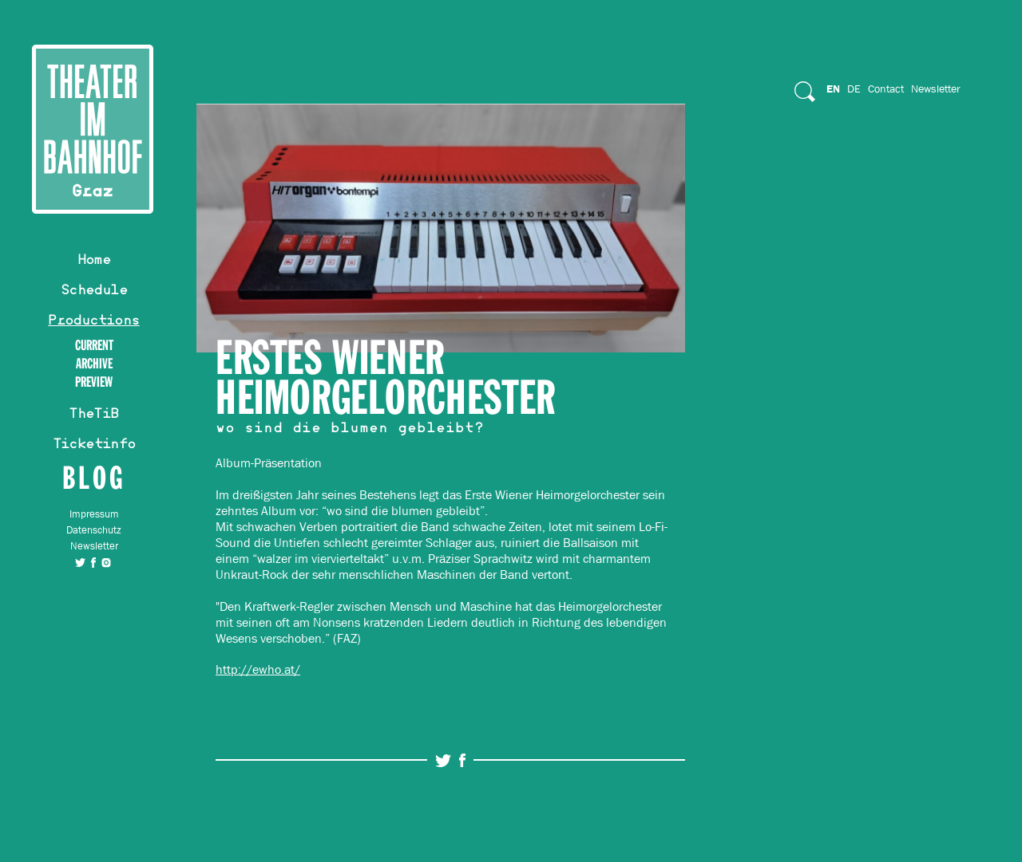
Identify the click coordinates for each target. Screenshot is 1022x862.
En (833, 88)
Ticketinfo (94, 446)
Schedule (94, 292)
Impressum (94, 514)
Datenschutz (93, 530)
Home (94, 262)
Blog (93, 477)
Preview (94, 382)
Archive (94, 364)
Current (94, 346)
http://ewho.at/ (258, 669)
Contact (886, 88)
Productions (93, 322)
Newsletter (94, 546)
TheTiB (93, 415)
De (854, 88)
